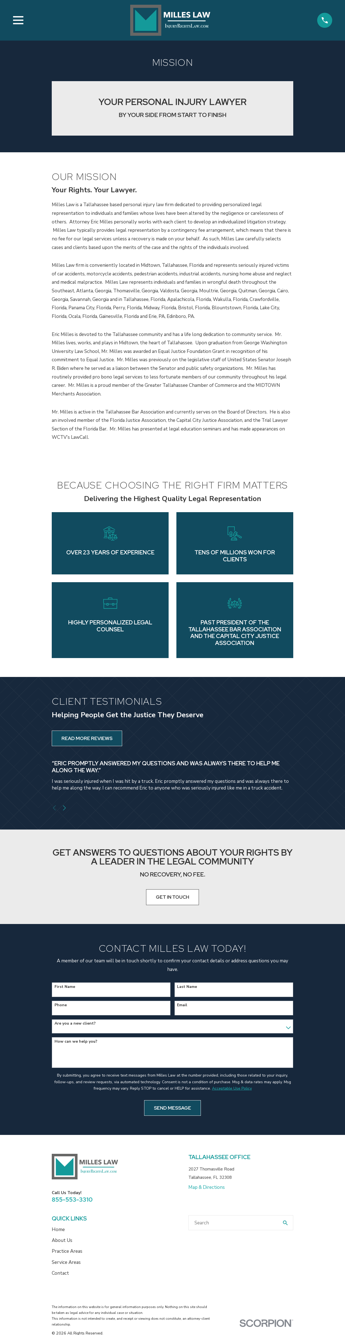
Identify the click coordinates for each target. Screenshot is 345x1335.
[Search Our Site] (285, 1223)
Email (182, 1005)
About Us (62, 1240)
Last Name (187, 987)
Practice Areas (67, 1251)
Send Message (172, 1108)
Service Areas (66, 1262)
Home (58, 1229)
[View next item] (64, 808)
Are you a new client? (75, 1023)
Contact (60, 1273)
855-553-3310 (72, 1199)
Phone (61, 1005)
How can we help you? (76, 1041)
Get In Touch (172, 897)
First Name (65, 987)
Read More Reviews (86, 738)
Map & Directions (206, 1187)
